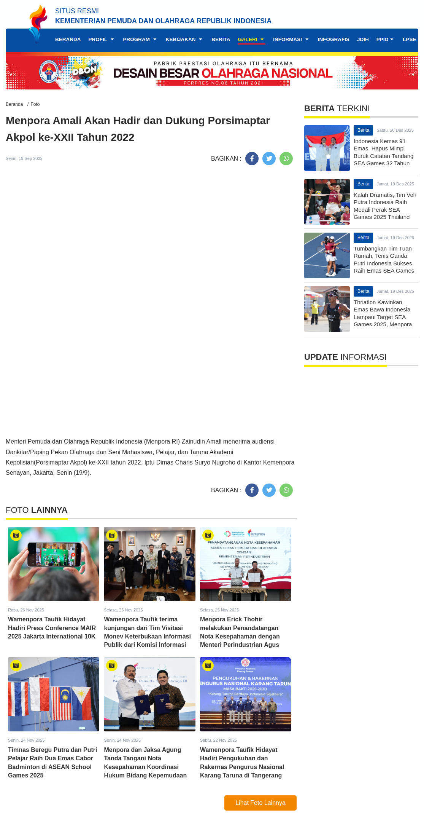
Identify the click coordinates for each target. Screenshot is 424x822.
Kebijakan (185, 39)
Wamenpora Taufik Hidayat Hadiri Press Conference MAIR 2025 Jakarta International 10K (52, 628)
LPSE (413, 39)
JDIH (363, 39)
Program (140, 39)
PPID (385, 39)
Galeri (252, 39)
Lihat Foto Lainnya (260, 803)
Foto (35, 104)
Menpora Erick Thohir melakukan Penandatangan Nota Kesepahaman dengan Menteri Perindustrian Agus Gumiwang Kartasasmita (240, 636)
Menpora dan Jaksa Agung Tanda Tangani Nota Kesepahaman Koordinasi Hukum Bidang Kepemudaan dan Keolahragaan (145, 767)
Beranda (68, 39)
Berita (220, 39)
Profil (102, 39)
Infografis (333, 39)
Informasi (291, 39)
